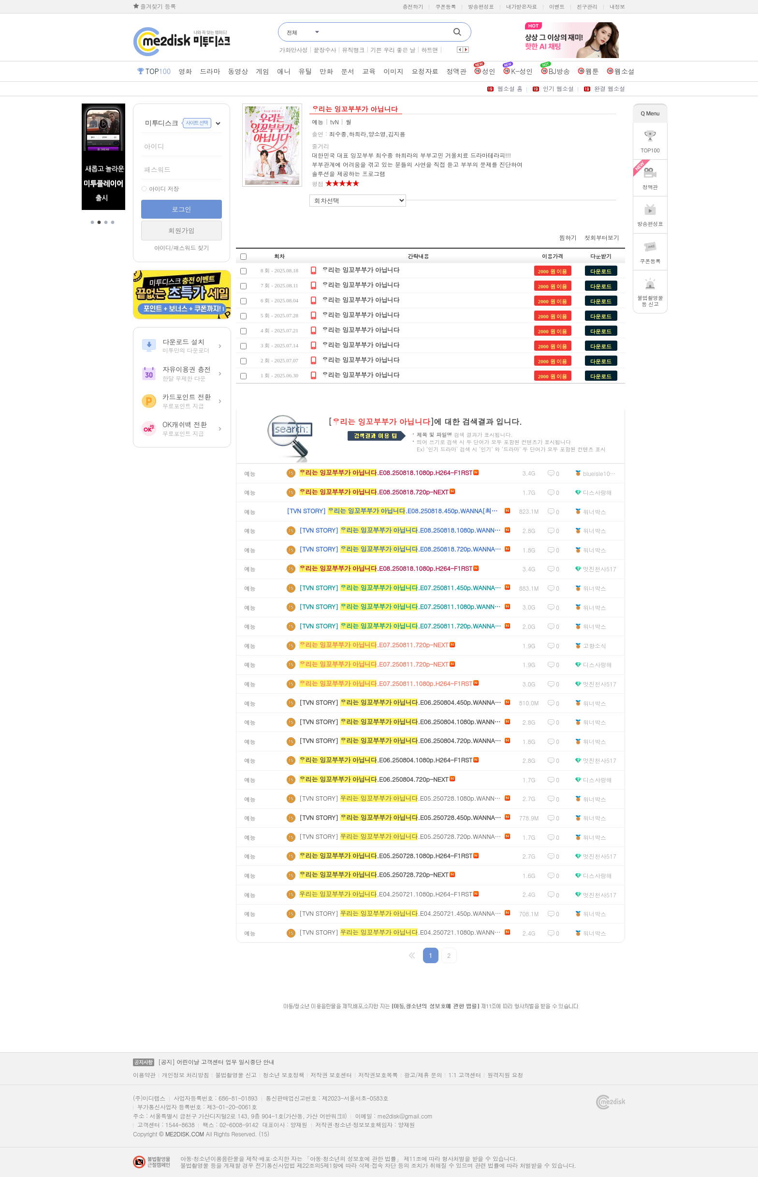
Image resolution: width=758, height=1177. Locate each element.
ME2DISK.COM (184, 1134)
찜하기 (568, 237)
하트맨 (429, 49)
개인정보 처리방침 (185, 1075)
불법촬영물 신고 (236, 1075)
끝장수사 (325, 49)
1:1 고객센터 (464, 1075)
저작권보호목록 (378, 1075)
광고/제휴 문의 (423, 1075)
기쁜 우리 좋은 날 (392, 49)
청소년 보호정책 (284, 1075)
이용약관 (144, 1075)
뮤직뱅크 (353, 49)
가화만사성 (293, 49)
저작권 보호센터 (331, 1075)
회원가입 (181, 230)
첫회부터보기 (601, 237)
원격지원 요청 (505, 1075)
